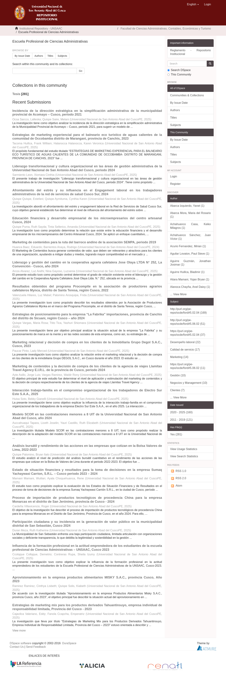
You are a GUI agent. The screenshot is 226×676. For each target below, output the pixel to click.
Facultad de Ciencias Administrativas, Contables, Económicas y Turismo (166, 28)
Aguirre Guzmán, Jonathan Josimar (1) (190, 263)
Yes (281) (176, 434)
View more (19, 630)
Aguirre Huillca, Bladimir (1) (187, 272)
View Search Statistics (184, 456)
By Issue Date (22, 55)
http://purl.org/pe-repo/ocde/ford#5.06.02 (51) (187, 322)
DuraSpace (69, 643)
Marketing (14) (179, 356)
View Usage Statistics (183, 449)
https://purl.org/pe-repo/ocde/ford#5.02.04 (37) (187, 333)
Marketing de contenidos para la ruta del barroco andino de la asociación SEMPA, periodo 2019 (84, 242)
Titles (50, 55)
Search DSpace (179, 70)
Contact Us (17, 646)
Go (80, 70)
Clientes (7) (177, 390)
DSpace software (20, 643)
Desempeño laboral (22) (185, 342)
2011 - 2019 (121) (181, 419)
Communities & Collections (187, 95)
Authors (38, 55)
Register (175, 183)
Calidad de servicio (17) (185, 349)
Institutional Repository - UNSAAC (40, 28)
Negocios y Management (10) (188, 382)
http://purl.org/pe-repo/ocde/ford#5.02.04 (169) (188, 310)
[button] (192, 4)
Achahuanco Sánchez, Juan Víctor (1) (190, 237)
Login (173, 176)
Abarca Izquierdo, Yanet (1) (187, 205)
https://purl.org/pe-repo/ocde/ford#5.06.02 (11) (187, 366)
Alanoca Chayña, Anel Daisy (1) (190, 286)
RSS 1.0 (178, 471)
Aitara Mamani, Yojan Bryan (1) (189, 279)
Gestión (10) (178, 375)
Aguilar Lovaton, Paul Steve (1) (189, 253)
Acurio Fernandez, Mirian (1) (188, 246)
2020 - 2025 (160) (181, 412)
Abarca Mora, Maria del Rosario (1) (190, 214)
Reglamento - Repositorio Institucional (190, 52)
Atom (176, 485)
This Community (179, 74)
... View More (178, 294)
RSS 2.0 (178, 478)
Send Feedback (36, 646)
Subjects (62, 55)
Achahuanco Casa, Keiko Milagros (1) (190, 226)
